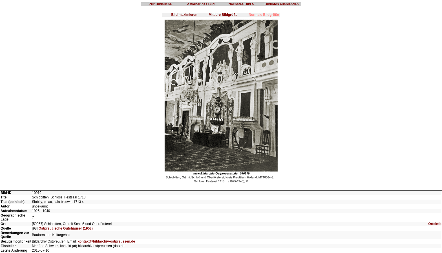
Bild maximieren (184, 15)
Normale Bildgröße (264, 15)
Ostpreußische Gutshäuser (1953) (66, 228)
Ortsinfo (434, 224)
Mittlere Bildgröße (223, 15)
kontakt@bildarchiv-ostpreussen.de (106, 241)
